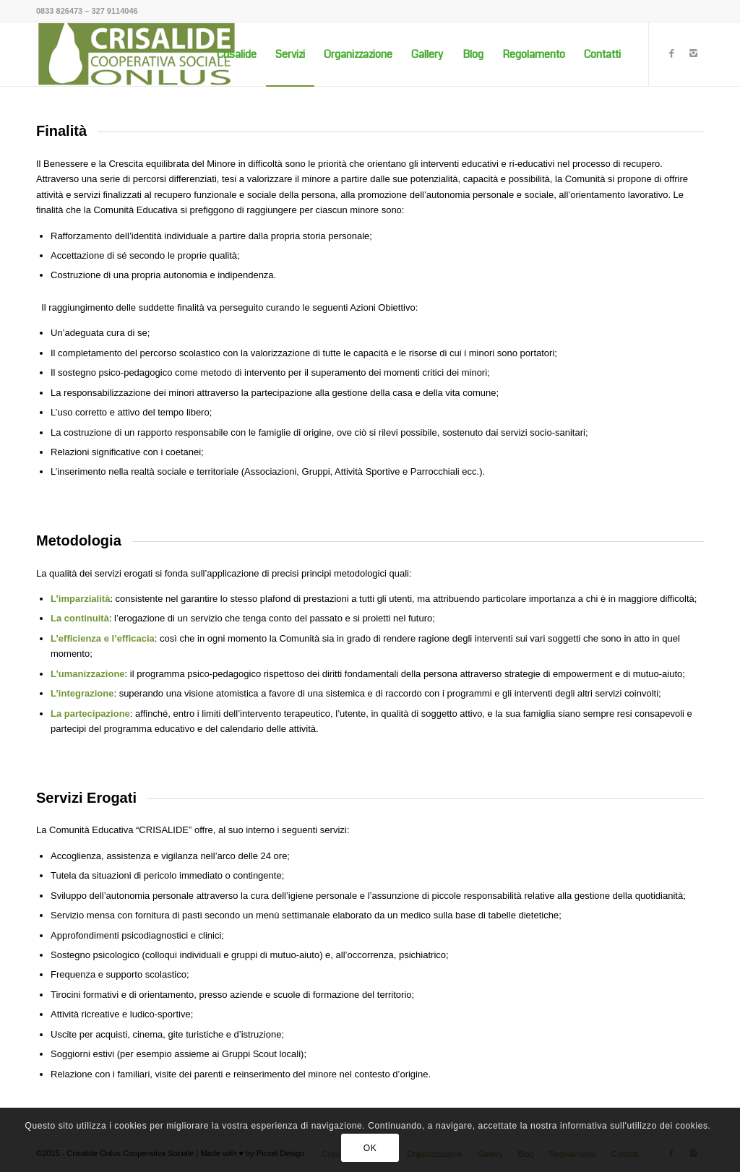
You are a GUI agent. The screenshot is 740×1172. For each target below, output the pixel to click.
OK (370, 1148)
